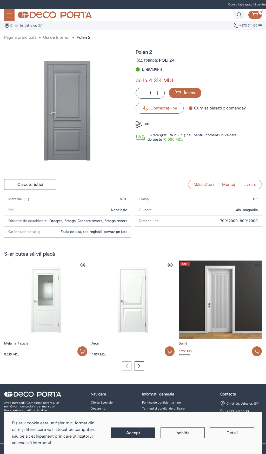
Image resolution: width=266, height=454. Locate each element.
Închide (183, 432)
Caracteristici (30, 184)
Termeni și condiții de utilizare (163, 408)
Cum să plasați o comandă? (220, 108)
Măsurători (204, 184)
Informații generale (158, 394)
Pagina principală (20, 37)
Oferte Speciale (102, 402)
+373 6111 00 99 (238, 411)
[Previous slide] (126, 366)
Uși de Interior (56, 37)
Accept (133, 432)
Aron (95, 343)
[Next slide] (139, 366)
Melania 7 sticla (16, 343)
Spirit (183, 343)
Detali (232, 432)
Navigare (98, 394)
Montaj (228, 184)
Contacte (228, 394)
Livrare (249, 184)
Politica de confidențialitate (161, 402)
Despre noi (98, 408)
